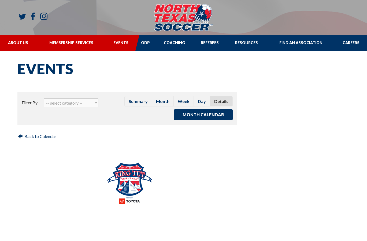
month (162, 101)
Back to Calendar (40, 136)
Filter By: (30, 102)
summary (138, 101)
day (202, 101)
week (184, 101)
